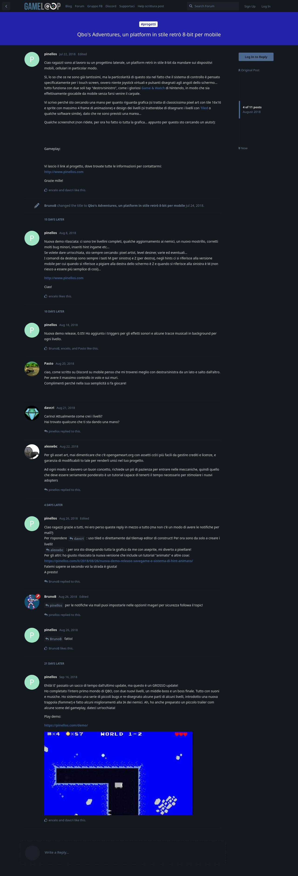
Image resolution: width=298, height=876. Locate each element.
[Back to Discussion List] (6, 6)
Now (242, 148)
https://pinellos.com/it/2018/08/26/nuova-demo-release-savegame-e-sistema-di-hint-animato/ (118, 561)
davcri (79, 538)
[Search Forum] (213, 6)
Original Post (248, 70)
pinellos (56, 605)
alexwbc (57, 550)
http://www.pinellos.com (64, 172)
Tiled (204, 108)
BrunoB (56, 639)
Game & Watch (153, 88)
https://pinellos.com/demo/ (66, 725)
